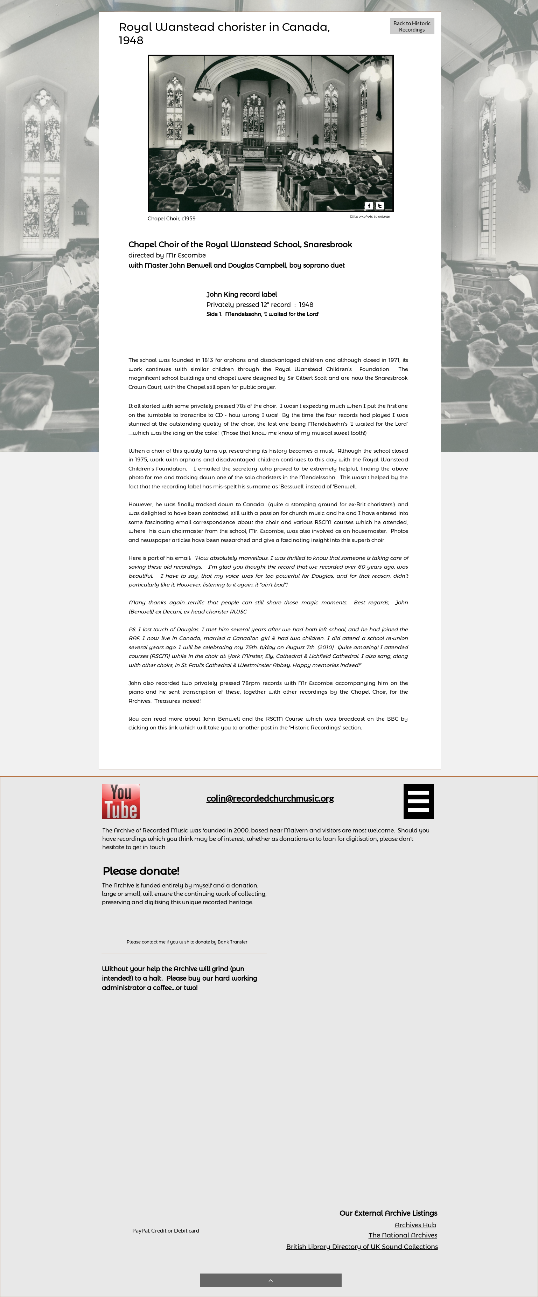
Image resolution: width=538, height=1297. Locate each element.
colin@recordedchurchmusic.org (270, 798)
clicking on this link (153, 727)
